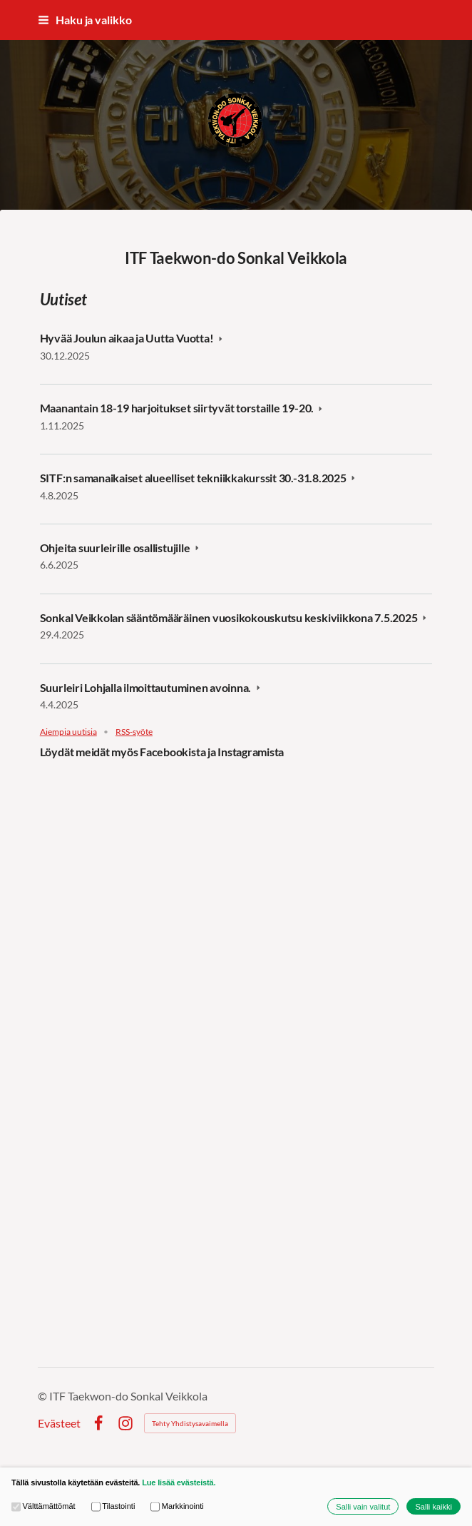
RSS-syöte (134, 732)
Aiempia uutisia (68, 732)
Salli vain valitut (363, 1506)
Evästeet (59, 1423)
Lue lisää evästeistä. (178, 1482)
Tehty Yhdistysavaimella (190, 1423)
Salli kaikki (433, 1506)
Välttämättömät (43, 1506)
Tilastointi (113, 1506)
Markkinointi (176, 1506)
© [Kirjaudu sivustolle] (43, 1396)
